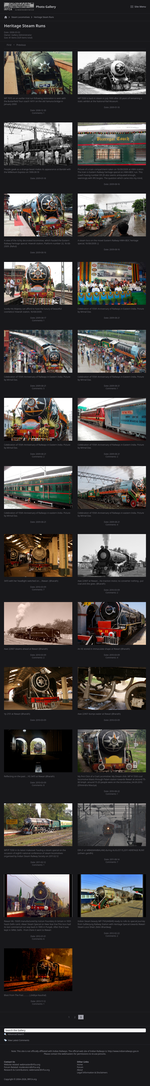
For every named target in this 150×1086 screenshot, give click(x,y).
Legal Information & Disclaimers (92, 1072)
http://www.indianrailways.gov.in (123, 1051)
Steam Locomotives (20, 17)
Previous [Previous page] (21, 44)
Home (80, 1064)
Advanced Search (16, 1034)
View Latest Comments (18, 1040)
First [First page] (9, 44)
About (80, 1069)
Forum (80, 1067)
